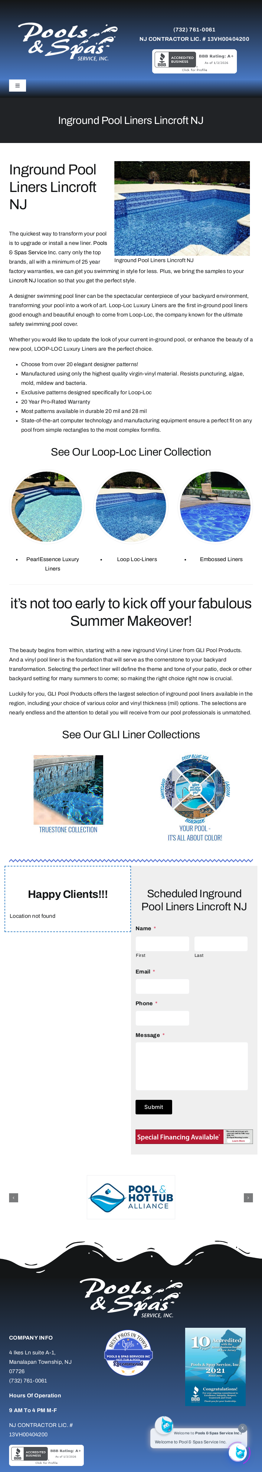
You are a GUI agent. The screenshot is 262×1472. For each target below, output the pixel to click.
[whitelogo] (67, 22)
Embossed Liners (221, 559)
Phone (147, 1003)
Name (146, 928)
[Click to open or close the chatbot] (238, 1451)
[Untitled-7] (131, 1330)
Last (199, 955)
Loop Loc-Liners (137, 559)
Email (145, 972)
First (140, 955)
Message (150, 1035)
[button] (13, 1197)
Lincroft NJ (22, 281)
